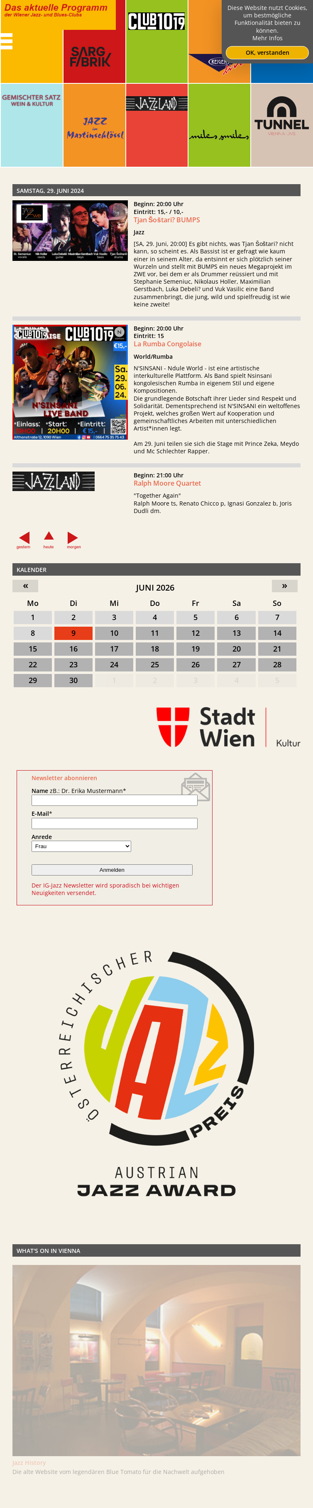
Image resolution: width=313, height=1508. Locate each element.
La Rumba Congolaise (167, 347)
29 (33, 680)
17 (114, 649)
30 (73, 680)
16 (73, 649)
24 (114, 664)
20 (236, 649)
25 (155, 664)
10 (114, 633)
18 (155, 649)
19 (195, 649)
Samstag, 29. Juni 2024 (50, 191)
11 (155, 633)
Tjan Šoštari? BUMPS (167, 219)
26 (195, 664)
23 (73, 664)
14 (277, 633)
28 (277, 664)
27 (236, 664)
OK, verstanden (267, 52)
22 (33, 664)
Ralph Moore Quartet (167, 486)
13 (236, 633)
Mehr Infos (267, 38)
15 (33, 649)
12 (195, 633)
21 (277, 649)
